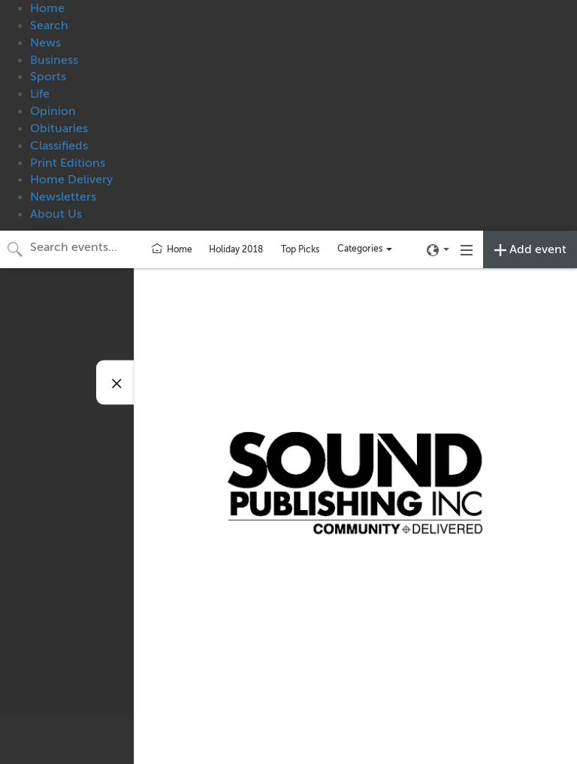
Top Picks (300, 249)
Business (54, 60)
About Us (56, 214)
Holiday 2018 (236, 249)
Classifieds (59, 145)
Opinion (53, 111)
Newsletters (63, 197)
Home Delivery (71, 179)
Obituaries (59, 128)
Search (49, 25)
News (45, 43)
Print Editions (67, 163)
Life (40, 94)
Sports (48, 76)
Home (47, 8)
